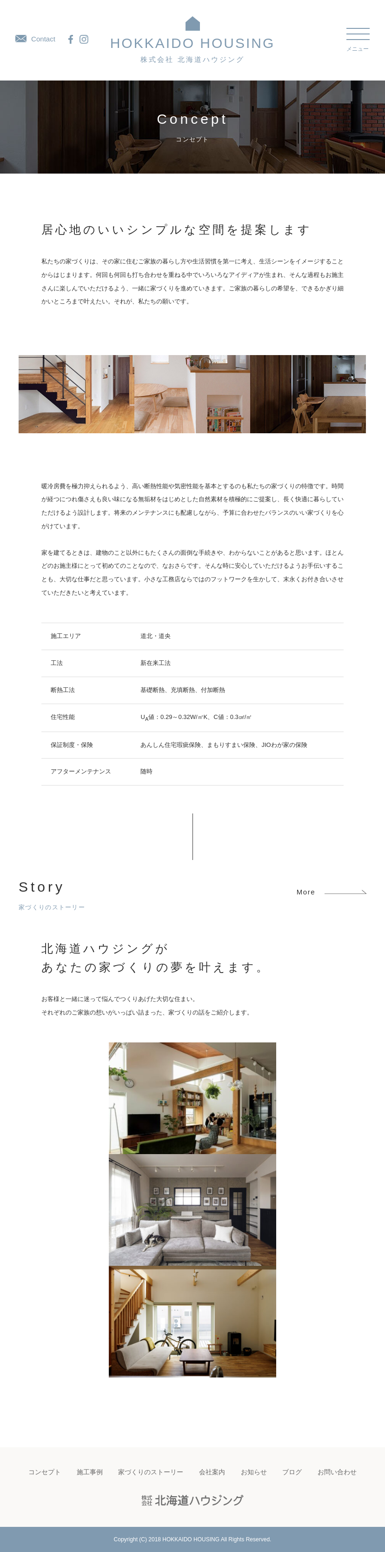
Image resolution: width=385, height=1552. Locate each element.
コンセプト (44, 1472)
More (331, 892)
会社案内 (212, 1472)
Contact (35, 39)
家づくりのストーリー (150, 1472)
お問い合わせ (337, 1472)
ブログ (292, 1472)
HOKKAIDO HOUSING (192, 49)
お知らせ (254, 1472)
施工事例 (90, 1472)
